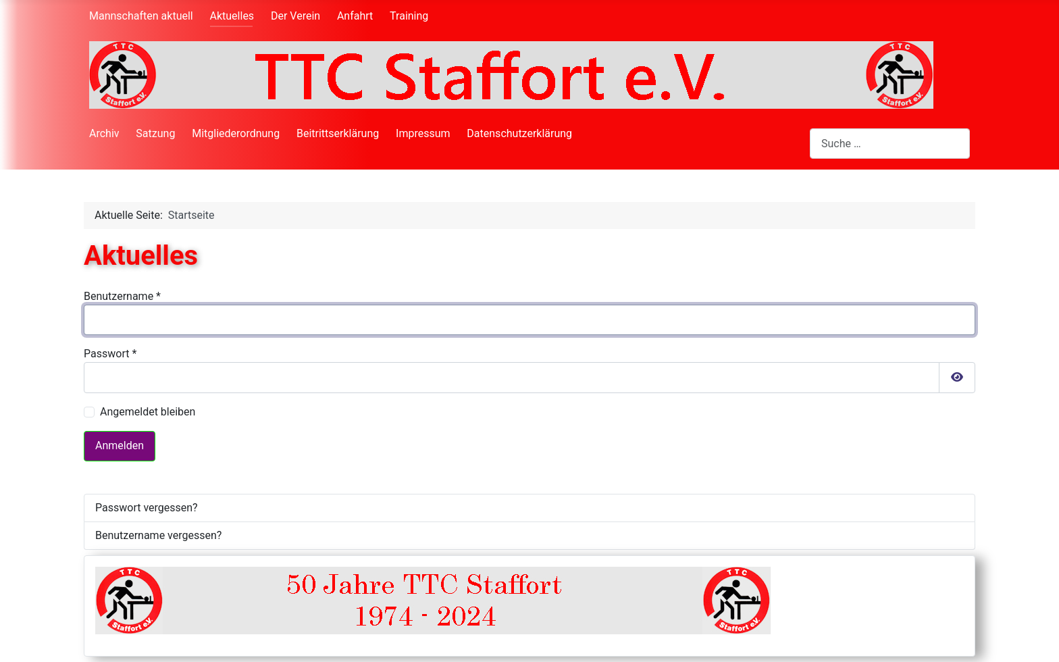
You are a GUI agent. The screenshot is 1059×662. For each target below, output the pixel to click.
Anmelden (119, 445)
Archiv (104, 133)
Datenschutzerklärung (519, 133)
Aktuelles (232, 15)
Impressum (423, 133)
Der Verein (295, 15)
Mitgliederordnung (236, 133)
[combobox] (890, 143)
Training (409, 15)
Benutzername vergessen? (158, 535)
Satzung (155, 133)
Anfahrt (355, 15)
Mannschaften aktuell (141, 15)
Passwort (110, 353)
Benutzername (122, 296)
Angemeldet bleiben (147, 411)
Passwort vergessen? (146, 507)
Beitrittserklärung (337, 133)
